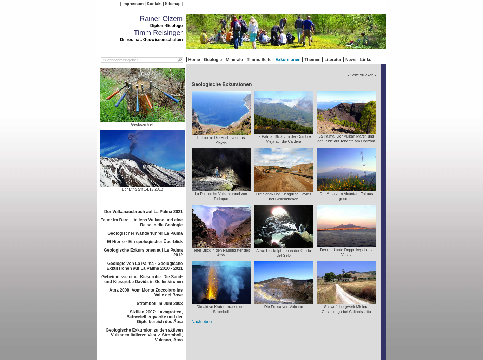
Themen (312, 59)
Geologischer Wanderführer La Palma (145, 233)
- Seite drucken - (362, 75)
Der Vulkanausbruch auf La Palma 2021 (143, 211)
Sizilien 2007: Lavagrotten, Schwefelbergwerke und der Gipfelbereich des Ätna (155, 316)
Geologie (213, 59)
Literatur (333, 59)
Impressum (133, 3)
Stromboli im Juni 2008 (160, 303)
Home (194, 59)
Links (365, 59)
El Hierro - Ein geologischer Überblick (145, 241)
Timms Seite (259, 59)
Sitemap (172, 3)
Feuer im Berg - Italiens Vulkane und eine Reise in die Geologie (141, 222)
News (350, 59)
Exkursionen (287, 59)
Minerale (234, 59)
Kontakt (154, 3)
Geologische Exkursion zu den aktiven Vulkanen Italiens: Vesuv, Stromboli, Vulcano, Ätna (144, 335)
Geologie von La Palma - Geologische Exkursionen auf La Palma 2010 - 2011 (145, 266)
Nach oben (202, 321)
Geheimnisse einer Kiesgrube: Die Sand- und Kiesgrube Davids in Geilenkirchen (142, 279)
